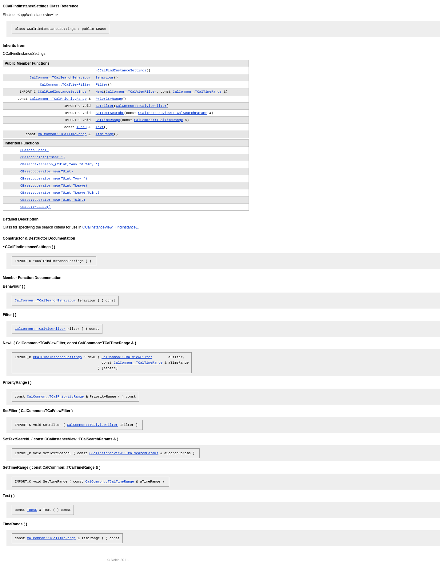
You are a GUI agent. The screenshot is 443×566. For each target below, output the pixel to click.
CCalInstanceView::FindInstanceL (110, 227)
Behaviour (105, 77)
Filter (102, 85)
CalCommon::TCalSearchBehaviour (60, 77)
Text (100, 127)
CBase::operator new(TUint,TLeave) (53, 186)
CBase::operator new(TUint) (46, 171)
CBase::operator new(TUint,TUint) (52, 200)
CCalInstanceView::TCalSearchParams (172, 113)
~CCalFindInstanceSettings (121, 70)
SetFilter (105, 106)
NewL (100, 92)
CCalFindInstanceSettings (62, 92)
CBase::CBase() (34, 150)
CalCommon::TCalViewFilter (65, 85)
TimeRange (105, 134)
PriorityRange (109, 99)
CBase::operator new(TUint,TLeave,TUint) (59, 193)
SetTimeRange (108, 120)
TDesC (81, 127)
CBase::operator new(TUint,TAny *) (53, 178)
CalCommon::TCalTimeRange (197, 92)
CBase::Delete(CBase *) (42, 157)
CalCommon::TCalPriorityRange (58, 99)
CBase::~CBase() (35, 207)
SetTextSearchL (110, 113)
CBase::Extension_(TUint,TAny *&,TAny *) (59, 164)
